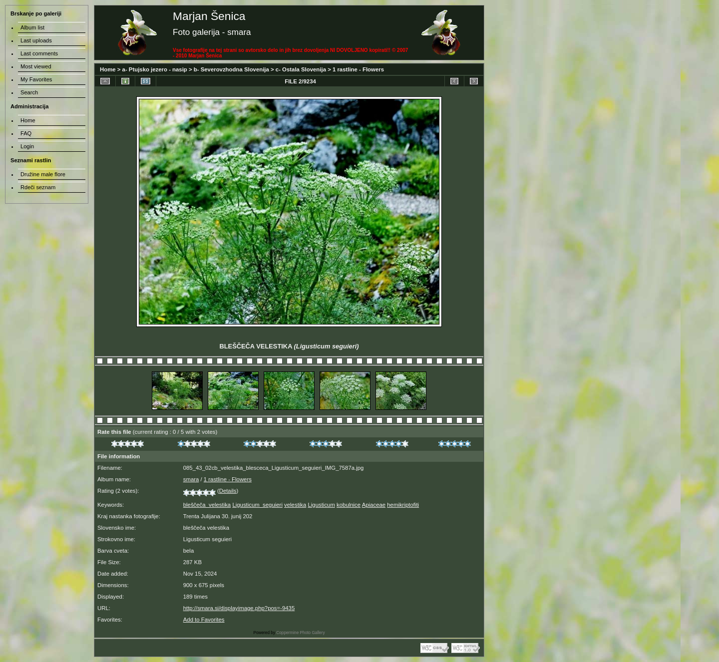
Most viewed (35, 66)
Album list (32, 27)
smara (191, 479)
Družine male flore (42, 174)
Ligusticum (321, 505)
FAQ (25, 133)
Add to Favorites (204, 620)
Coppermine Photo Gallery (300, 633)
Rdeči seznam (37, 187)
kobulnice (348, 505)
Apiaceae (373, 505)
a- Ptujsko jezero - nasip (154, 69)
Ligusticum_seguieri (257, 505)
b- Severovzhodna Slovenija (231, 69)
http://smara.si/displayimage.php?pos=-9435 (239, 608)
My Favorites (36, 79)
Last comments (39, 53)
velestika (295, 505)
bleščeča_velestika (207, 505)
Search (29, 92)
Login (27, 146)
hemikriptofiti (403, 505)
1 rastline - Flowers (358, 69)
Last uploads (36, 40)
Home (108, 69)
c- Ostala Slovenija (301, 69)
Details (228, 491)
